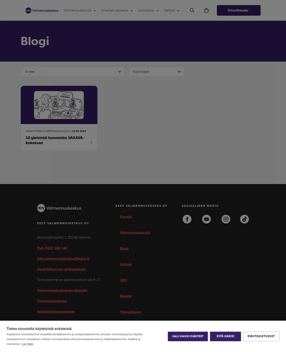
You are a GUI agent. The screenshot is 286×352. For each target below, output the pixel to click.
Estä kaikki (225, 336)
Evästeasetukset (261, 336)
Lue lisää (27, 344)
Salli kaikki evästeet (187, 336)
